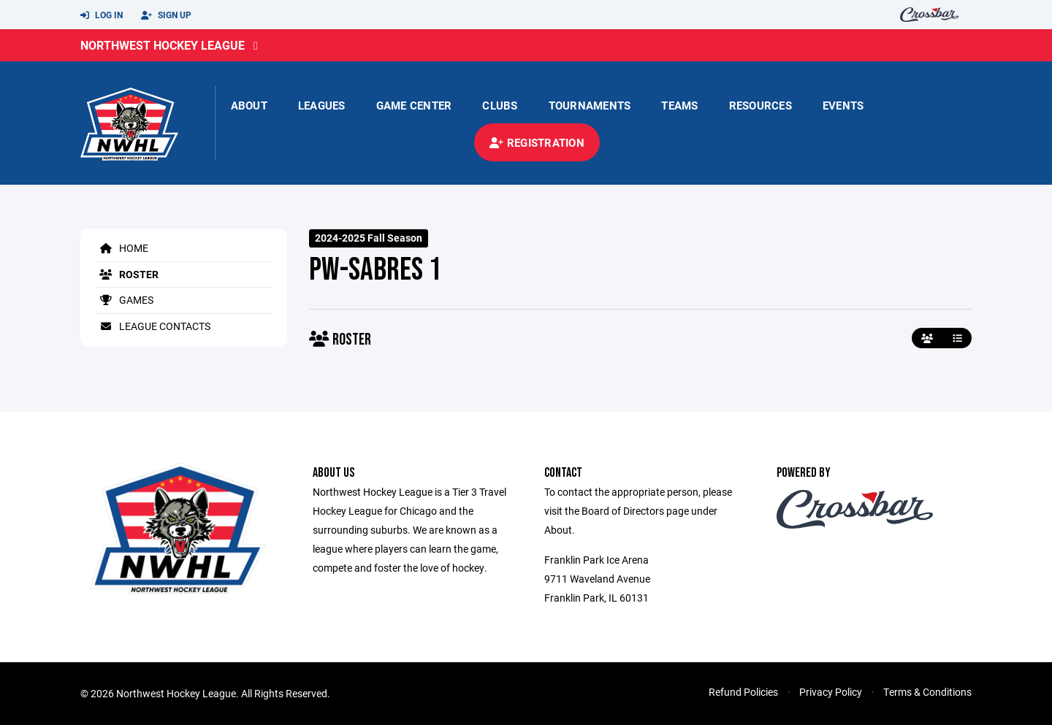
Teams (679, 105)
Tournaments (590, 105)
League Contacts (152, 326)
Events (843, 105)
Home (121, 248)
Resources (760, 105)
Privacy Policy (830, 692)
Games (124, 300)
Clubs (499, 105)
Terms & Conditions (927, 692)
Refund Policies (743, 692)
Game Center (414, 105)
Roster (127, 274)
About (249, 105)
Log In (101, 15)
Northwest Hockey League (162, 45)
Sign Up (166, 15)
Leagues (322, 105)
